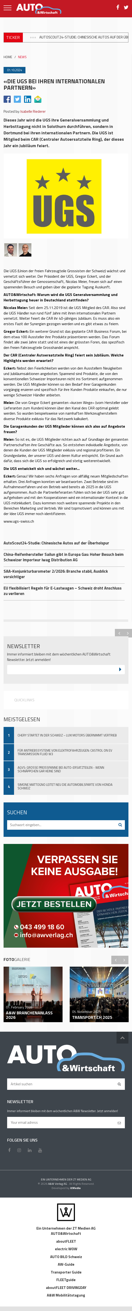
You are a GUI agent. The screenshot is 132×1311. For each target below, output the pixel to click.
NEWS (22, 57)
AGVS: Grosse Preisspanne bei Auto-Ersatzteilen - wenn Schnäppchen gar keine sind (61, 769)
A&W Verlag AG (58, 1183)
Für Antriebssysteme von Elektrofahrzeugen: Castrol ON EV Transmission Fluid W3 (65, 752)
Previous (119, 633)
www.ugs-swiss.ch (19, 521)
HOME (8, 57)
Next (127, 633)
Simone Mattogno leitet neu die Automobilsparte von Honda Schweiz (65, 786)
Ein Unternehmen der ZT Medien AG (66, 1228)
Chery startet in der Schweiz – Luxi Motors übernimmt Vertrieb (67, 735)
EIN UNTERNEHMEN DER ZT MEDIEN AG (66, 1179)
